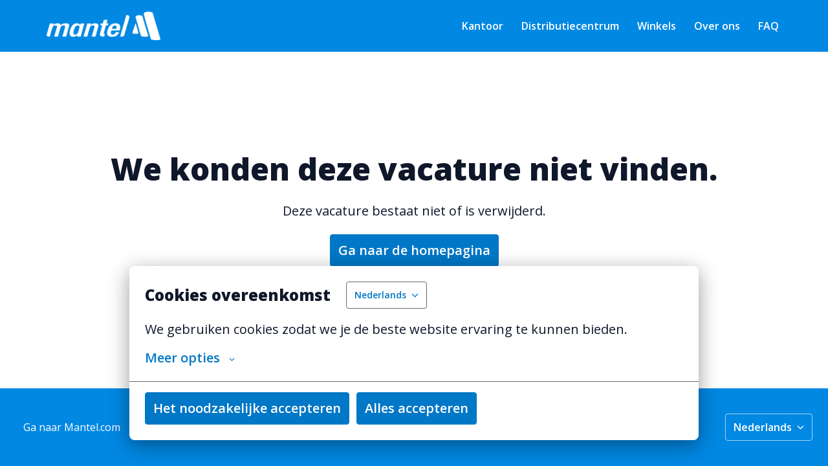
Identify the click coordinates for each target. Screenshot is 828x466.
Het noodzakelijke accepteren (247, 408)
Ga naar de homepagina (414, 250)
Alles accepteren (416, 408)
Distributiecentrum (570, 26)
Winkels (656, 26)
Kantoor (482, 26)
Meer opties (190, 358)
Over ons (717, 26)
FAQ (768, 26)
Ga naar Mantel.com (71, 427)
